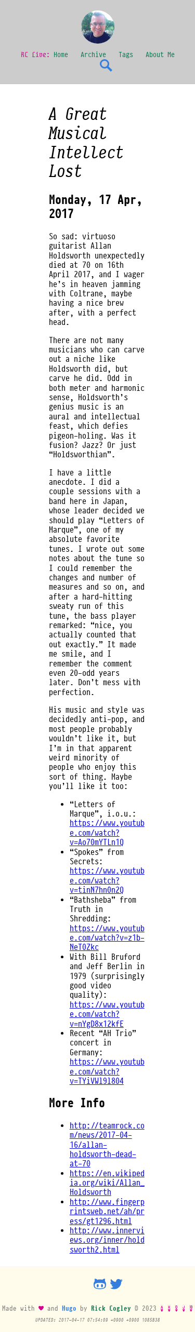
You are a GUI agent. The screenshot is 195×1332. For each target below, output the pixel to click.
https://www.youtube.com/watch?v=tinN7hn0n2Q (107, 880)
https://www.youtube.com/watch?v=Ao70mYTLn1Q (107, 832)
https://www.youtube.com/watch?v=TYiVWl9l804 (107, 1071)
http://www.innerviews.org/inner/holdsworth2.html (107, 1240)
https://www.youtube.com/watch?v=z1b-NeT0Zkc (107, 937)
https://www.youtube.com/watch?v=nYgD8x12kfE (107, 1014)
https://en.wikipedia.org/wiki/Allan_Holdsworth (107, 1182)
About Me (160, 54)
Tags (126, 54)
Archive (93, 54)
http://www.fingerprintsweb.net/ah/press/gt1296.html (107, 1211)
